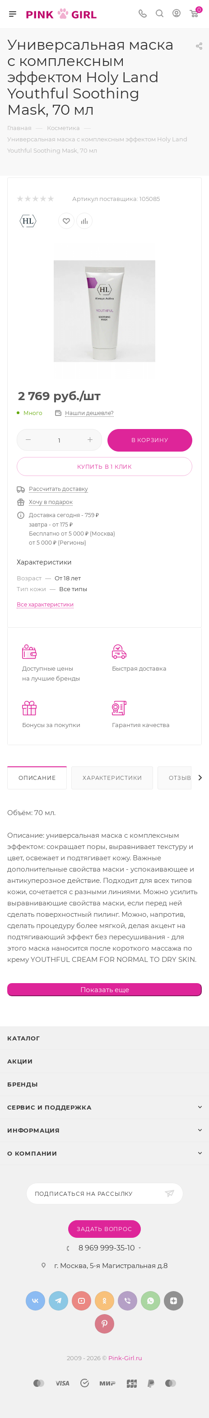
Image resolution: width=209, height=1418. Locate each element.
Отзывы (183, 777)
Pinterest (104, 1324)
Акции (20, 1061)
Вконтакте (35, 1301)
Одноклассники (104, 1301)
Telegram (58, 1301)
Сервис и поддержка (49, 1107)
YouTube (81, 1301)
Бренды (22, 1084)
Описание (37, 777)
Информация (33, 1130)
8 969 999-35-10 (107, 1248)
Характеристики (112, 777)
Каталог (23, 1038)
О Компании (32, 1153)
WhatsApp (150, 1301)
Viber (127, 1301)
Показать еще (104, 989)
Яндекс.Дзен (173, 1301)
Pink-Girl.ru (125, 1358)
